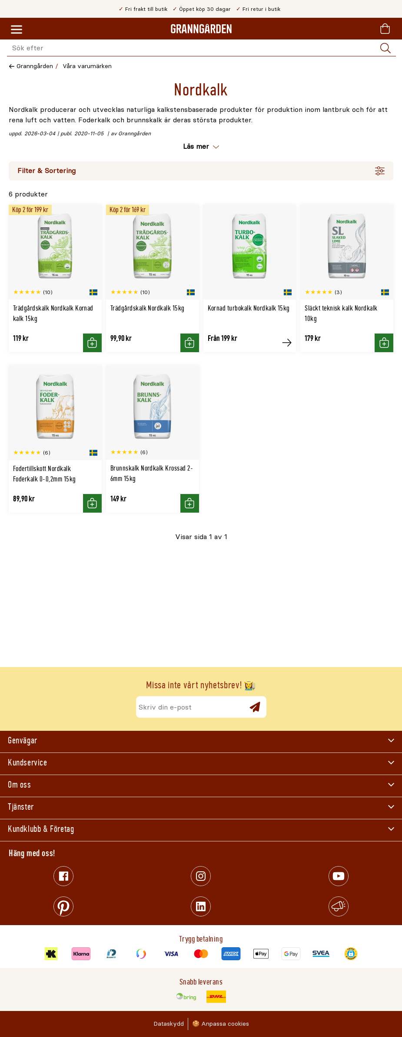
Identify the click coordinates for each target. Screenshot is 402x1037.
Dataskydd (168, 1023)
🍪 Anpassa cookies (220, 1023)
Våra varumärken (87, 66)
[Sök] (385, 48)
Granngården (35, 66)
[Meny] (16, 29)
